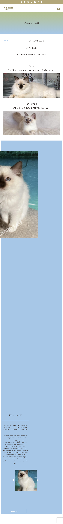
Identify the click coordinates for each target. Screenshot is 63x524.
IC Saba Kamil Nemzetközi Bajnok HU (31, 108)
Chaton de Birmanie (9, 9)
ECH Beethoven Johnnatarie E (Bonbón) (31, 70)
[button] (58, 9)
